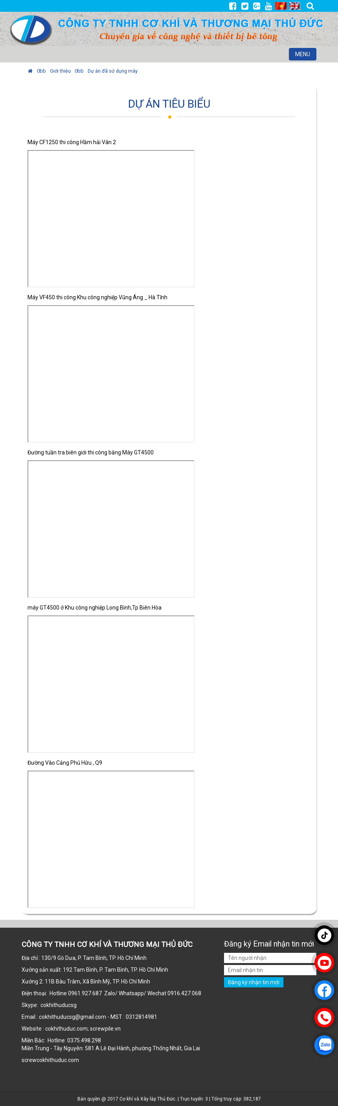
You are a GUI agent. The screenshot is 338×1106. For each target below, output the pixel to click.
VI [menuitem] (281, 6)
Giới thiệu (60, 71)
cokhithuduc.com (58, 1060)
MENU (305, 55)
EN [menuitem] (295, 6)
